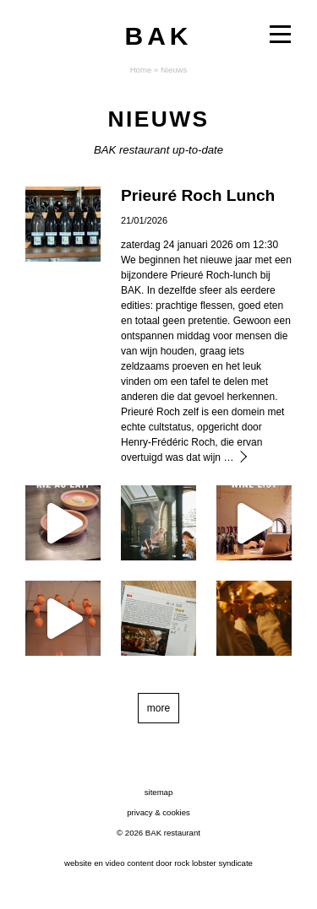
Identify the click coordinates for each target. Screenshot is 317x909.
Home (141, 69)
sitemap (159, 792)
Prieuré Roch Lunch (198, 195)
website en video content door (158, 863)
